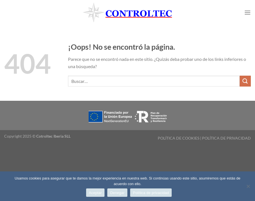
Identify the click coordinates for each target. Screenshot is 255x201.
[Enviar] (245, 81)
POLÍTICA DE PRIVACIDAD (226, 138)
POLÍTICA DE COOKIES (178, 138)
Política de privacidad (151, 193)
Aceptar (95, 193)
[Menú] (247, 12)
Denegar (117, 193)
